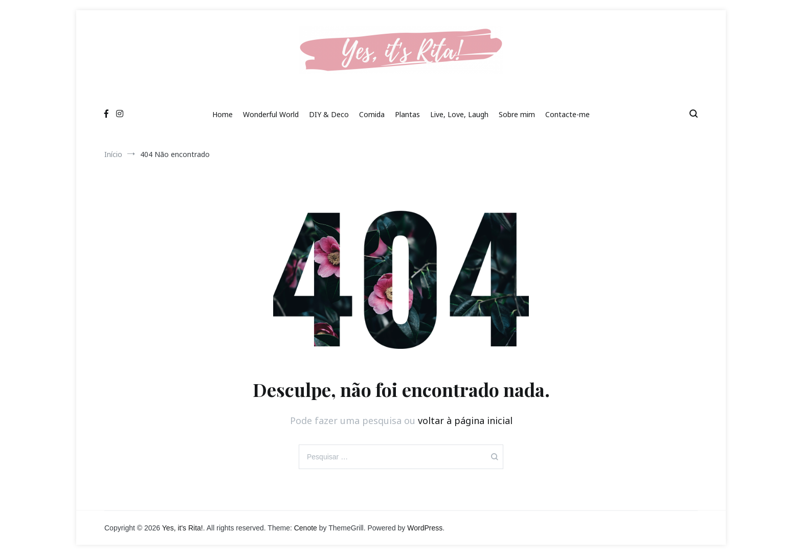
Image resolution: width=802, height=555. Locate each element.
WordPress (424, 528)
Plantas (407, 114)
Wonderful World (271, 114)
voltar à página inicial (465, 420)
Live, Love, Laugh (459, 114)
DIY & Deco (329, 114)
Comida (372, 114)
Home (222, 114)
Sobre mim (517, 114)
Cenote (305, 528)
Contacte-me (567, 114)
